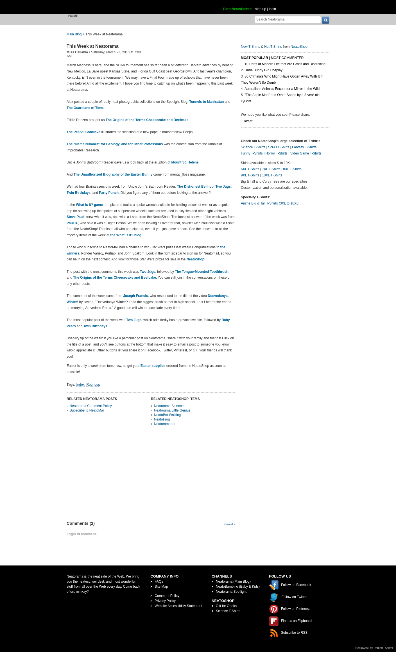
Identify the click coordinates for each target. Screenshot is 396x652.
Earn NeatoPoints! (237, 9)
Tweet (247, 121)
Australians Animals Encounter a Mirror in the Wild (282, 89)
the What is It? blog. (126, 235)
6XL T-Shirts (250, 169)
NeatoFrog (162, 419)
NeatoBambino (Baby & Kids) (238, 587)
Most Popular (254, 58)
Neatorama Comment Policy (91, 406)
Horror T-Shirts (277, 153)
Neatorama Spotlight (231, 592)
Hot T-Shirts (273, 47)
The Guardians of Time (85, 108)
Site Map (161, 587)
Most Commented (287, 58)
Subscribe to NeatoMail (87, 410)
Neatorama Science (169, 406)
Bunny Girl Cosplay (263, 70)
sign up (260, 9)
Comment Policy (167, 596)
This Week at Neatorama (93, 46)
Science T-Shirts (253, 147)
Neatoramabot (164, 424)
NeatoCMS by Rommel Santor (374, 647)
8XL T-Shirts (292, 169)
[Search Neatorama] (288, 19)
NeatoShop (299, 47)
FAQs (159, 581)
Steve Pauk (76, 217)
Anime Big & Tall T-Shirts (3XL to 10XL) (270, 203)
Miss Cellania (77, 52)
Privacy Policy (165, 601)
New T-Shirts (250, 47)
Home (73, 16)
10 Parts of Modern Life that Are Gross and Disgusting (285, 64)
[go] (325, 20)
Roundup (93, 385)
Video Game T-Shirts (306, 153)
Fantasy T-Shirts (304, 147)
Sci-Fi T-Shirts (278, 147)
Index (80, 385)
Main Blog (74, 34)
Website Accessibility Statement (178, 606)
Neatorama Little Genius (172, 410)
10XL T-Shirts (272, 175)
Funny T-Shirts (252, 153)
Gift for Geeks (226, 606)
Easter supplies (153, 366)
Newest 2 (229, 524)
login (272, 9)
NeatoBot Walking (167, 415)
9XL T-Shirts (250, 175)
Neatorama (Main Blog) (233, 581)
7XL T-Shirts (271, 169)
